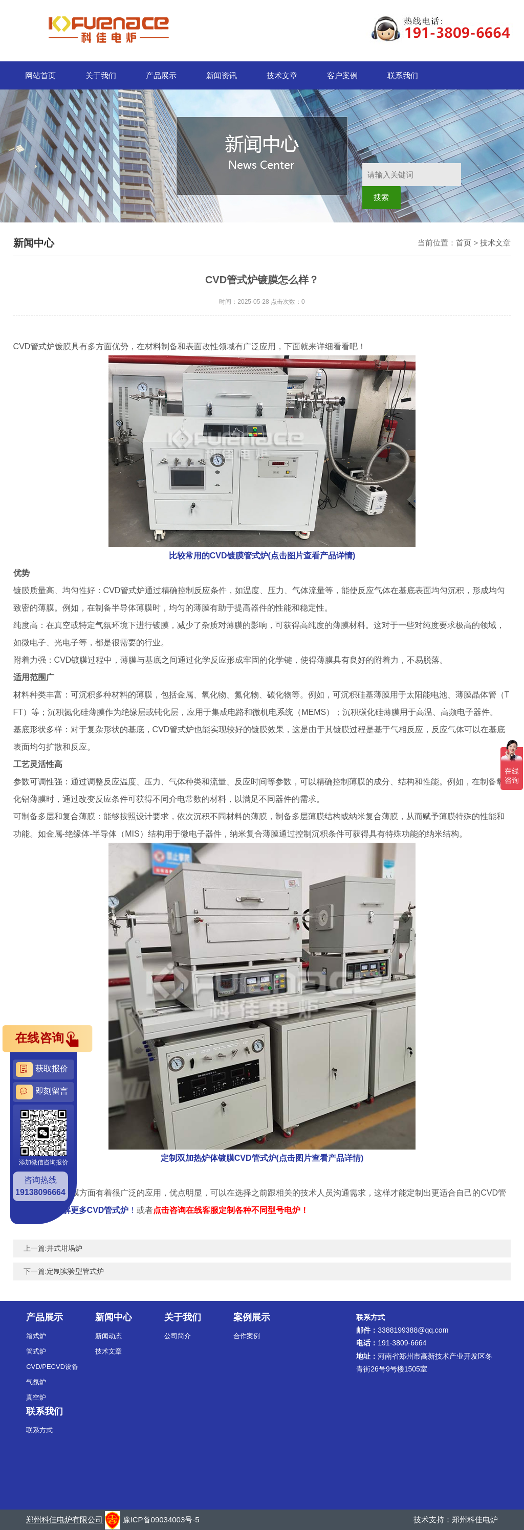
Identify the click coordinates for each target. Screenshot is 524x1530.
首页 (463, 242)
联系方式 (39, 1430)
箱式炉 (36, 1336)
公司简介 (177, 1336)
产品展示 (161, 75)
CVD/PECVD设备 (52, 1366)
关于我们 (100, 75)
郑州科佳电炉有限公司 (64, 1519)
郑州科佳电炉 (475, 1519)
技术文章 (282, 75)
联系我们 (402, 75)
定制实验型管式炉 (75, 1271)
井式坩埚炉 (64, 1248)
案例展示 (251, 1317)
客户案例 (342, 75)
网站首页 (40, 75)
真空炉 (36, 1397)
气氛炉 (36, 1382)
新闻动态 (108, 1336)
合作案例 (246, 1336)
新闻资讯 (221, 75)
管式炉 (36, 1351)
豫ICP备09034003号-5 (161, 1519)
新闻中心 (113, 1317)
